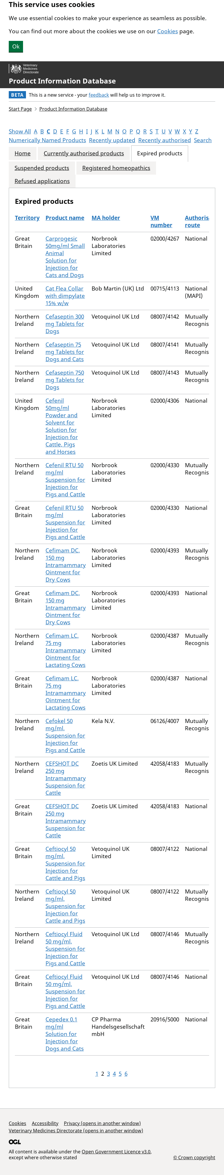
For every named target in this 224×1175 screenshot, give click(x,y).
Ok (16, 46)
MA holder (106, 218)
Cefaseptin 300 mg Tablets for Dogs (65, 324)
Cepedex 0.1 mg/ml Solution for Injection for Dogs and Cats (65, 1034)
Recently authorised (164, 140)
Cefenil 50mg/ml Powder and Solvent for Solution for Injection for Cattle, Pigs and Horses (62, 426)
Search (203, 140)
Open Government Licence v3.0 (116, 1151)
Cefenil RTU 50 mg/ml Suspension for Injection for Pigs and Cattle (65, 479)
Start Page (20, 109)
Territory (27, 218)
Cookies (167, 31)
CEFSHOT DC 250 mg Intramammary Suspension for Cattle (66, 778)
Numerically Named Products (47, 140)
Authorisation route (204, 221)
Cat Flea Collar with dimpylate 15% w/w (65, 296)
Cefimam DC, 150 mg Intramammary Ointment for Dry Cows (66, 565)
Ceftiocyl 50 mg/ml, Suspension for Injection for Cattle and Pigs (65, 863)
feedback (99, 95)
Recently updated (112, 140)
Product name (65, 218)
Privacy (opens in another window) (102, 1123)
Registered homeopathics (116, 168)
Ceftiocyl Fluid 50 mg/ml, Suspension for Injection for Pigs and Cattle (65, 948)
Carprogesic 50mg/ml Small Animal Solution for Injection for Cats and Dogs (65, 257)
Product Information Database (62, 81)
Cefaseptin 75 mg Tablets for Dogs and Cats (65, 352)
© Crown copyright (194, 1157)
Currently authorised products (84, 153)
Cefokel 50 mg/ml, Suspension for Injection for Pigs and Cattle (65, 735)
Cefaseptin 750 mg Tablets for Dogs (65, 380)
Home (23, 153)
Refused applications (42, 181)
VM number (161, 221)
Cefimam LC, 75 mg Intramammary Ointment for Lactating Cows (66, 650)
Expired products (159, 153)
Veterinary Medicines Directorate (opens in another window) (76, 1130)
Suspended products (42, 168)
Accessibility (45, 1123)
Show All (20, 131)
